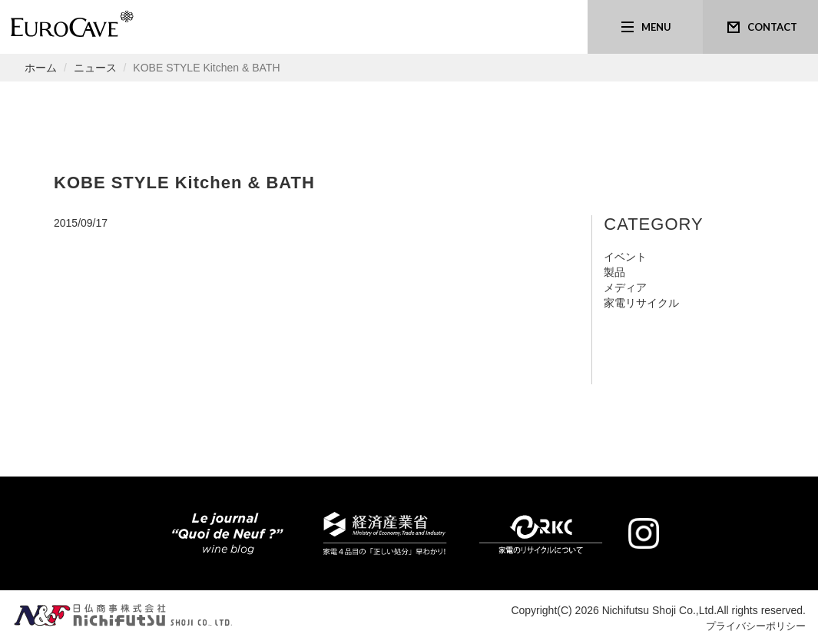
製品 (614, 272)
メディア (625, 287)
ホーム (41, 67)
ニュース (95, 67)
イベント (625, 257)
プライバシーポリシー (752, 625)
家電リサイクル (641, 303)
